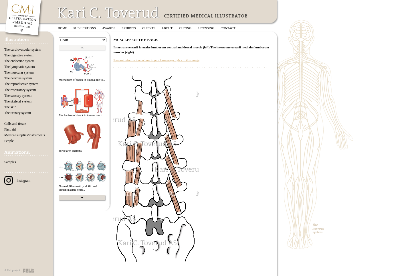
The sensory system (17, 96)
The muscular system (19, 72)
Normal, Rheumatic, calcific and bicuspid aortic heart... (78, 188)
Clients (148, 28)
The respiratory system (20, 90)
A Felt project (12, 270)
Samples (10, 162)
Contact (228, 28)
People (9, 141)
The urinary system (17, 113)
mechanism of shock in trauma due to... (82, 79)
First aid (10, 129)
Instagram (17, 181)
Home (62, 28)
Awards (108, 28)
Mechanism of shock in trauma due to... (82, 115)
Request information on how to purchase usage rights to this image (156, 60)
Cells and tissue (15, 124)
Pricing (185, 28)
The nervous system (18, 78)
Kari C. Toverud (109, 12)
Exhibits (129, 28)
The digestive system (18, 55)
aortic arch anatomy (70, 150)
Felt (28, 271)
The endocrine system (19, 61)
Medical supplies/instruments (24, 135)
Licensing (206, 28)
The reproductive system (21, 84)
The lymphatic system (19, 67)
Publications (85, 28)
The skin (10, 107)
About (167, 28)
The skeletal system (17, 101)
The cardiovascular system (22, 50)
